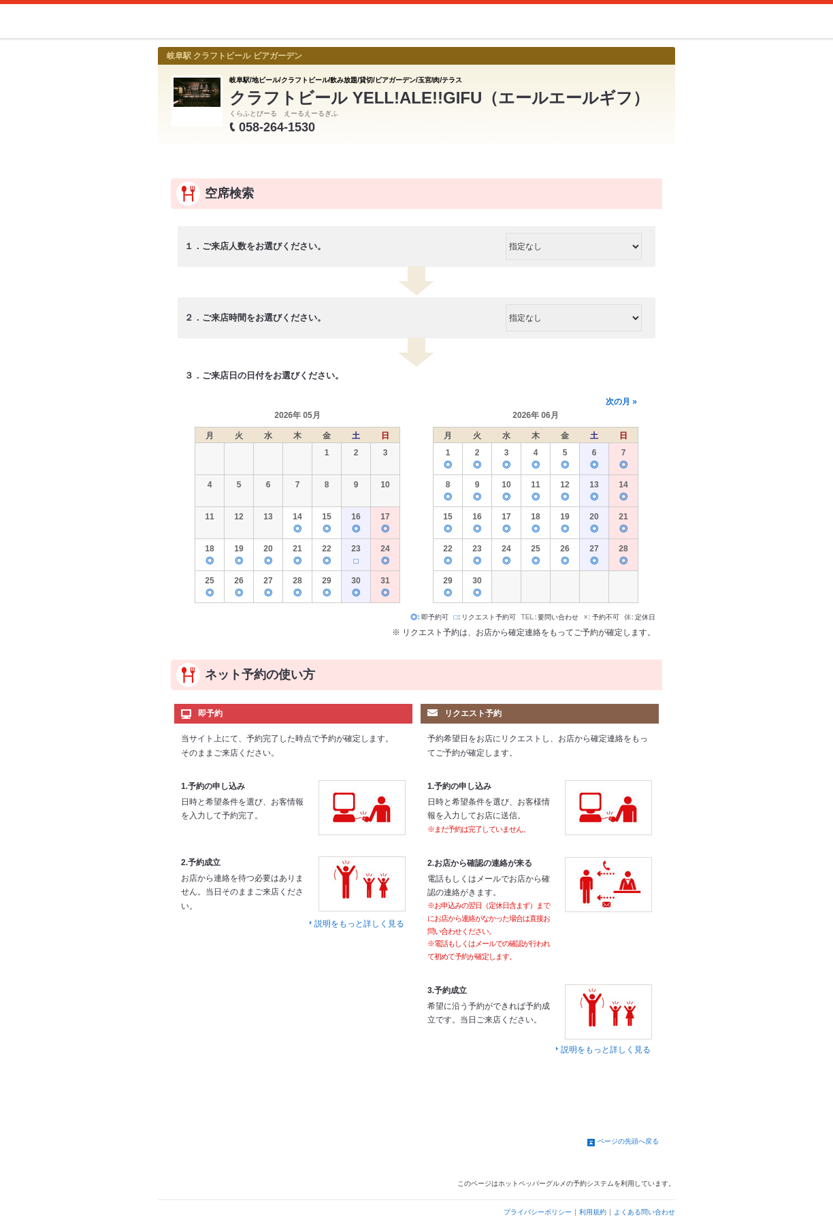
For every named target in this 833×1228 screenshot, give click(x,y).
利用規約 (592, 1212)
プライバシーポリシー (538, 1212)
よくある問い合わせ (644, 1212)
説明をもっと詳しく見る (359, 923)
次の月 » (621, 401)
